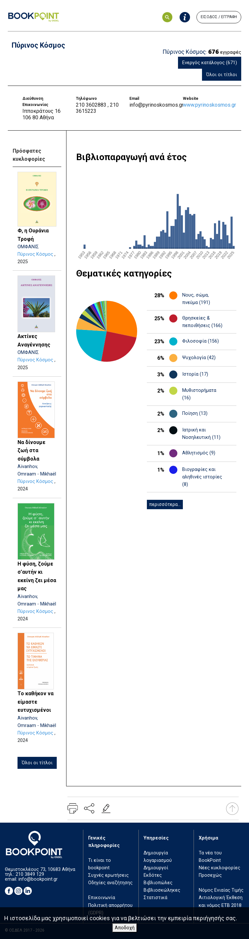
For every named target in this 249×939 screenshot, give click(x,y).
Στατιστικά (155, 897)
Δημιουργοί (156, 868)
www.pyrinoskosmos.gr (209, 105)
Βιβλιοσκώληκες (162, 890)
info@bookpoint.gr (38, 879)
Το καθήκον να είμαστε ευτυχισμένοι (35, 701)
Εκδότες (153, 875)
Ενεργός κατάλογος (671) (209, 62)
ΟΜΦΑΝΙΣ (28, 247)
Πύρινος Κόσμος (35, 254)
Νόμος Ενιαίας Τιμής (221, 890)
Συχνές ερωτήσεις (108, 875)
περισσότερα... (165, 504)
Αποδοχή (125, 928)
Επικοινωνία (101, 897)
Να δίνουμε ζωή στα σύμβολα (31, 450)
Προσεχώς (210, 875)
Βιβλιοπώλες (158, 883)
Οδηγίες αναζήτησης (110, 883)
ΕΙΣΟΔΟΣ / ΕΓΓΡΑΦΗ (219, 17)
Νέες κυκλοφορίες (219, 868)
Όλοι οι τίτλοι (221, 74)
